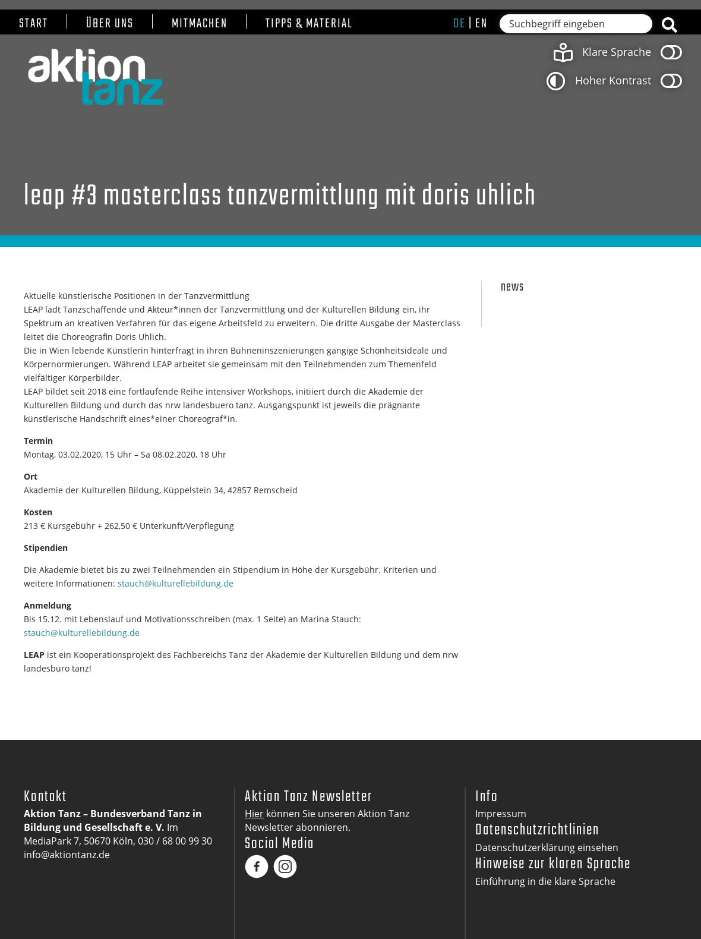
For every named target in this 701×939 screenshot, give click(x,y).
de (459, 24)
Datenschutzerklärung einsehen (546, 847)
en (481, 24)
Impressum (500, 813)
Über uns (110, 24)
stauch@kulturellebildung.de (175, 583)
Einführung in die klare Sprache (545, 881)
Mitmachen (200, 24)
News (512, 287)
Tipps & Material (309, 24)
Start (33, 24)
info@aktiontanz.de (67, 854)
